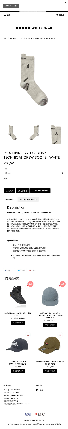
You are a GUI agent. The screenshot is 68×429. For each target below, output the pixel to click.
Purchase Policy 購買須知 (52, 424)
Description (10, 199)
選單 (7, 15)
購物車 (60, 15)
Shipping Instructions (28, 199)
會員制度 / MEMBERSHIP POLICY (14, 396)
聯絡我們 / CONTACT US (12, 390)
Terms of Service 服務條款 (16, 424)
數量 (5, 178)
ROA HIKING (13, 39)
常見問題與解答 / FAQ (11, 401)
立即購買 (9, 190)
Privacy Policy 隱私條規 (34, 424)
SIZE (5, 169)
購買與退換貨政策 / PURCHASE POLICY (16, 404)
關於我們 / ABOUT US (11, 398)
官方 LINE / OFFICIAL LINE (12, 393)
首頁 (5, 39)
